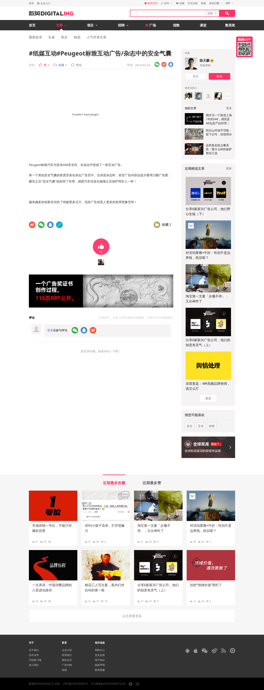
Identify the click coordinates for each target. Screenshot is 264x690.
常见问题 (193, 3)
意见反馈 (100, 655)
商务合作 (67, 660)
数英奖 (230, 25)
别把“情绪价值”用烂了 (206, 585)
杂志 (189, 426)
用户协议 (100, 660)
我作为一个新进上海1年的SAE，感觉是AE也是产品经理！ (219, 119)
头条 (51, 37)
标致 (212, 426)
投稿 (64, 670)
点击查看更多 (132, 616)
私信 (219, 76)
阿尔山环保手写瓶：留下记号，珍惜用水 (219, 132)
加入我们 (34, 665)
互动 (201, 426)
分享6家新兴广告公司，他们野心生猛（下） (208, 211)
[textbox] (167, 13)
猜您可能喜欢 (195, 415)
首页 (32, 25)
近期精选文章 (195, 168)
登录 (31, 3)
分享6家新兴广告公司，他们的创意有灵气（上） (208, 342)
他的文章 (190, 108)
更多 (229, 168)
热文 (64, 37)
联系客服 (100, 670)
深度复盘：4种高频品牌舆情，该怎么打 (208, 386)
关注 (195, 76)
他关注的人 (191, 88)
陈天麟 (205, 60)
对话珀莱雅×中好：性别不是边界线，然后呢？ (208, 255)
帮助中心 (100, 650)
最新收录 (35, 37)
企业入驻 (67, 650)
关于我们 (34, 650)
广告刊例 (67, 665)
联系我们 (67, 655)
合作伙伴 (34, 655)
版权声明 (100, 665)
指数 (176, 25)
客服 (203, 3)
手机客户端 (35, 660)
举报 (130, 65)
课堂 (203, 25)
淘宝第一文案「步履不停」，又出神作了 (207, 298)
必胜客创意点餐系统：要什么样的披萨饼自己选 (219, 149)
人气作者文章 (96, 37)
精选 (77, 37)
